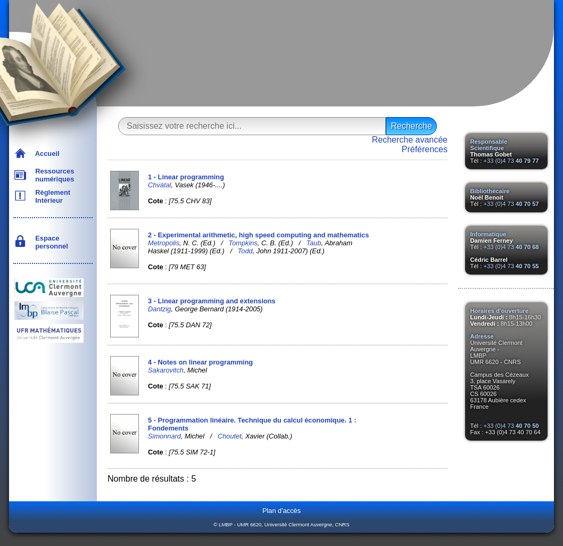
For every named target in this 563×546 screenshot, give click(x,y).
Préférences (425, 149)
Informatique (488, 234)
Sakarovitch (166, 370)
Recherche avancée (410, 139)
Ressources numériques (52, 175)
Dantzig (159, 309)
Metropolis (163, 243)
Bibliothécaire (490, 191)
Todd (245, 251)
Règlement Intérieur (50, 196)
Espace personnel (49, 242)
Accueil (45, 154)
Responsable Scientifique (489, 144)
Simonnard (164, 436)
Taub (314, 243)
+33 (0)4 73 (511, 161)
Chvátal (159, 185)
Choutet (230, 436)
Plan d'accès (281, 511)
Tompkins (243, 243)
